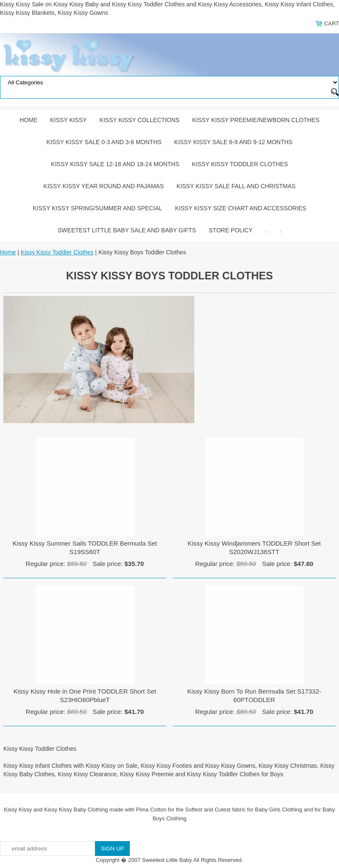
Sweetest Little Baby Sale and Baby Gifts (127, 230)
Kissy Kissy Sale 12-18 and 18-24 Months (115, 164)
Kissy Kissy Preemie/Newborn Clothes (255, 120)
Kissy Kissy (68, 120)
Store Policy (230, 230)
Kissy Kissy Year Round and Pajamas (103, 186)
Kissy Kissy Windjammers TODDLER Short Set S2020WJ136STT (254, 547)
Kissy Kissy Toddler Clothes (240, 164)
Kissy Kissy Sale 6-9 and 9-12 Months (233, 142)
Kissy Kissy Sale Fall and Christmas (236, 186)
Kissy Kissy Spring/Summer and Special (97, 208)
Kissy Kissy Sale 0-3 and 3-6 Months (104, 142)
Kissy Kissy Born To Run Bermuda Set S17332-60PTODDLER (254, 695)
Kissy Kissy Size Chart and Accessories (240, 208)
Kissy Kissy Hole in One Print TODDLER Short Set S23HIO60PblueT (85, 695)
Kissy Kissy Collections (139, 120)
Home (28, 120)
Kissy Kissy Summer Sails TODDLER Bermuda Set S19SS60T (85, 547)
